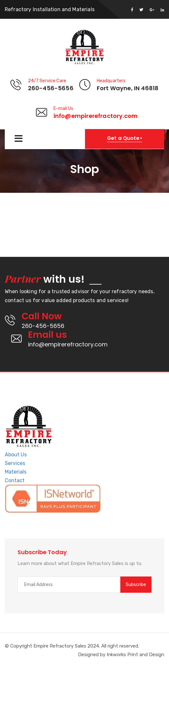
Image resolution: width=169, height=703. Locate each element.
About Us (16, 455)
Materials (15, 472)
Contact (15, 480)
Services (15, 463)
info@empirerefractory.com (95, 116)
